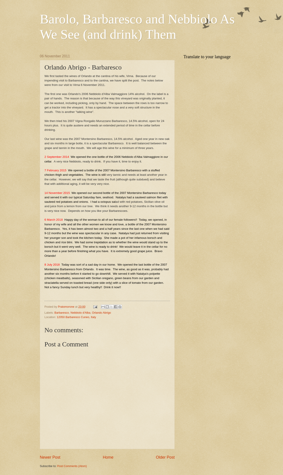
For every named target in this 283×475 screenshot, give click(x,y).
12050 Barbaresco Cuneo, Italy (76, 317)
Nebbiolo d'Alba (80, 312)
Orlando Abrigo (101, 312)
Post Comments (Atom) (72, 466)
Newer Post (50, 457)
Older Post (165, 457)
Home (108, 457)
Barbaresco (61, 312)
